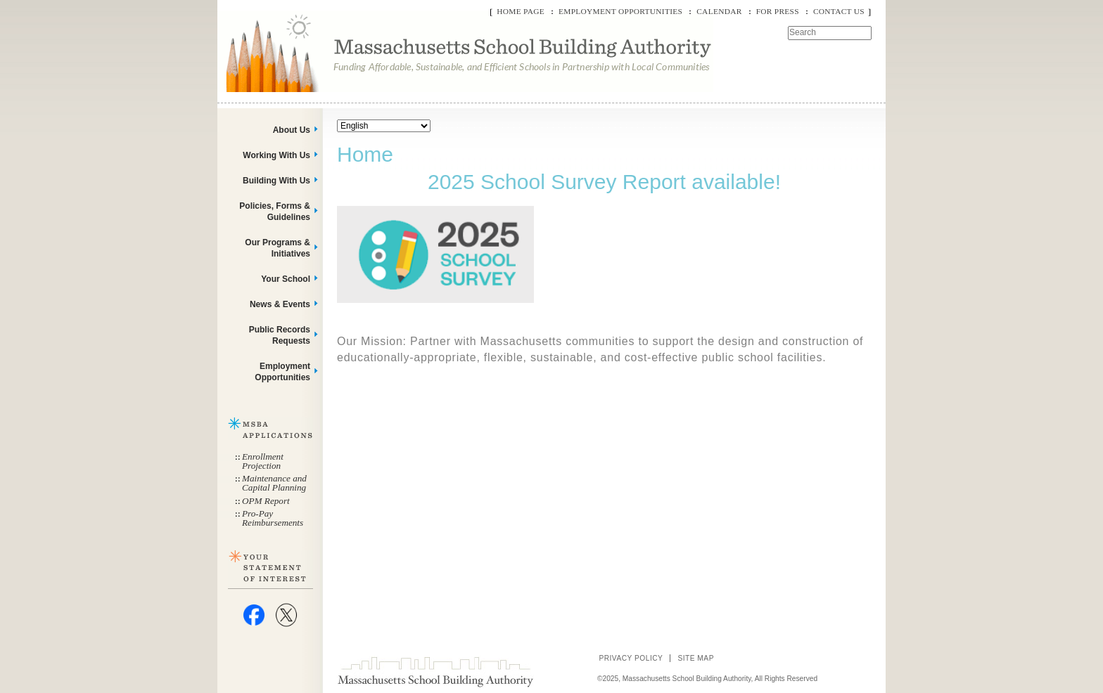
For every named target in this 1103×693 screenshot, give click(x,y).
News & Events (280, 304)
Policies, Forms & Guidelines (274, 211)
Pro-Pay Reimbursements (272, 518)
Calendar (718, 11)
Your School (285, 279)
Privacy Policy (631, 658)
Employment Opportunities (620, 11)
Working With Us (276, 155)
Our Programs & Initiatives (277, 248)
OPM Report (266, 500)
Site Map (695, 658)
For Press (777, 11)
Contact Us (839, 11)
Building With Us (276, 181)
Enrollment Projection (262, 461)
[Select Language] (384, 125)
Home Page (520, 11)
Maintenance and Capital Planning (274, 483)
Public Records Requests (279, 335)
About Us (291, 130)
